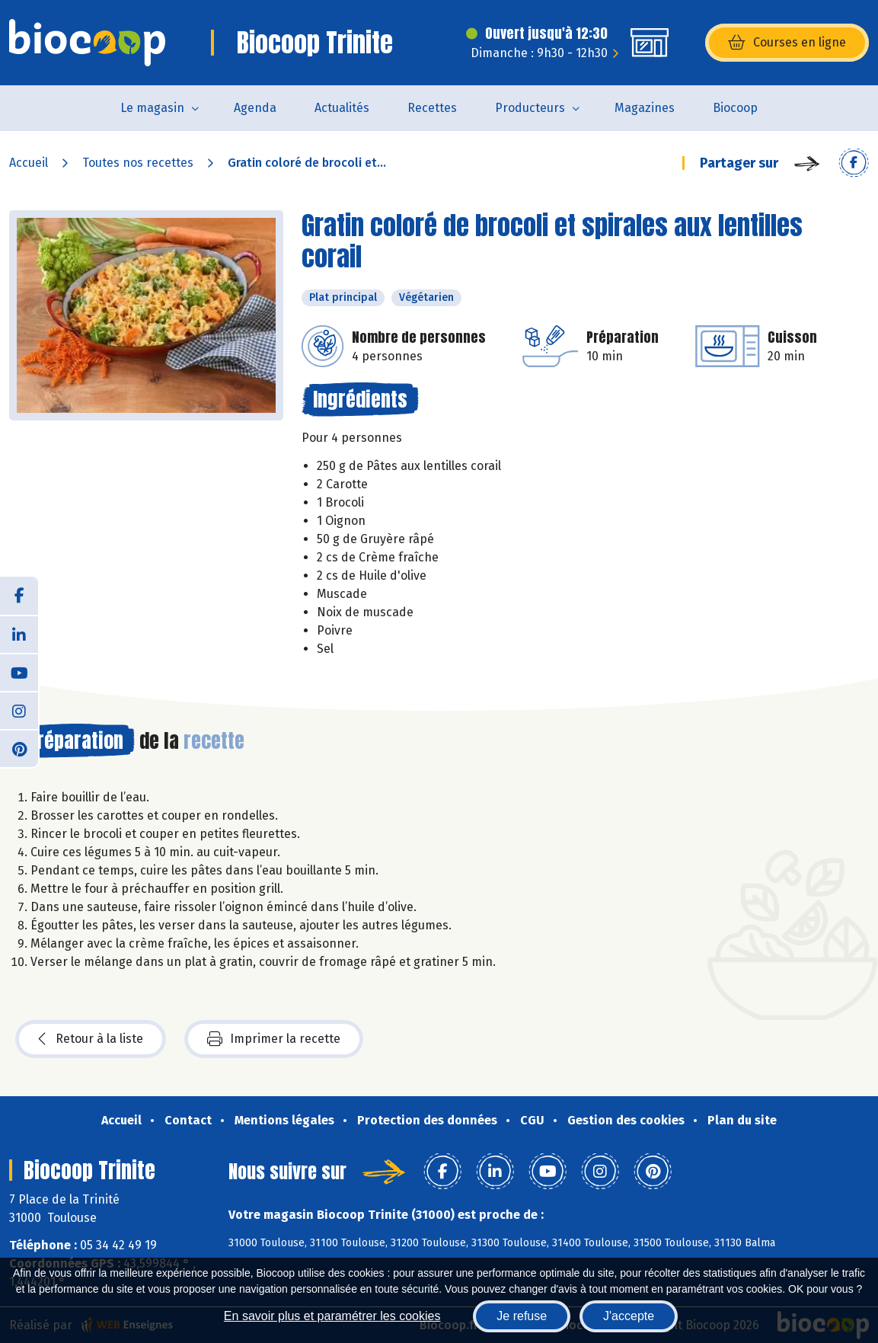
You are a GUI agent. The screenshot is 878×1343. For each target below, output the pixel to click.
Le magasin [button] (152, 108)
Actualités (341, 108)
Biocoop (735, 108)
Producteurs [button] (530, 108)
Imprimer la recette (273, 1039)
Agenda (255, 108)
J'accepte (628, 1315)
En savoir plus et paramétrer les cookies (332, 1315)
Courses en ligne (787, 42)
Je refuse (521, 1315)
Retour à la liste (90, 1039)
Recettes (432, 108)
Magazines (645, 108)
